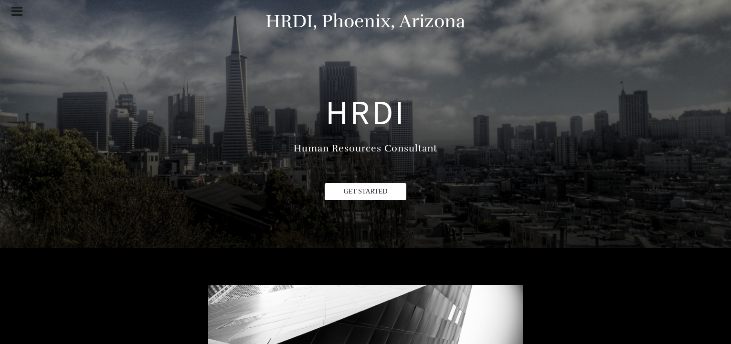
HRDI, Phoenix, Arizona (365, 21)
